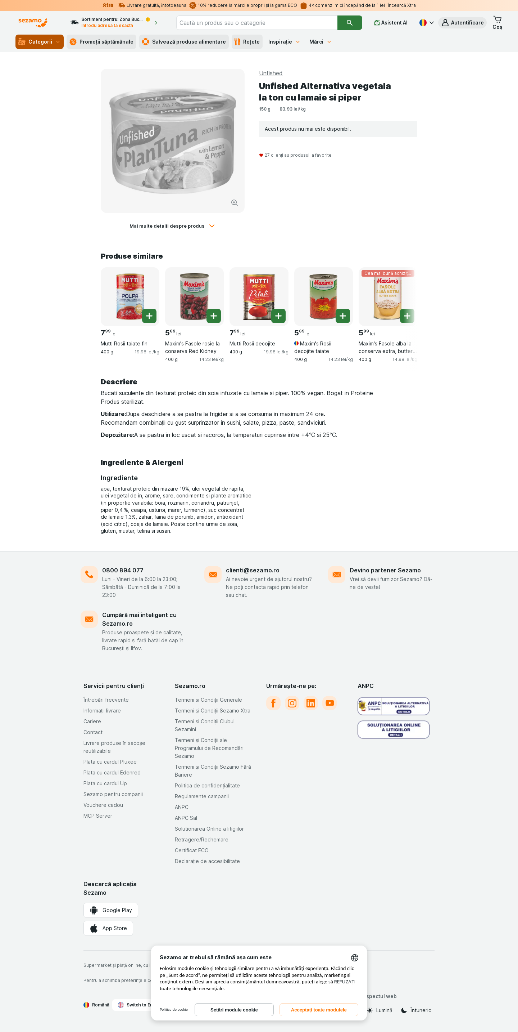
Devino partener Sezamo (385, 570)
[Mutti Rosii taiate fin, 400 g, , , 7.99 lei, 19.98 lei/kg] (130, 296)
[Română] (426, 22)
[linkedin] (311, 703)
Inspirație (284, 42)
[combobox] (256, 22)
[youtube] (329, 703)
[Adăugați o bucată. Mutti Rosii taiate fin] (149, 316)
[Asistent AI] (391, 22)
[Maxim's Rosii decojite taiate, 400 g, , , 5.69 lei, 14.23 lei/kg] (323, 296)
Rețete (247, 41)
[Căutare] (349, 22)
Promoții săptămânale (101, 41)
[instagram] (292, 703)
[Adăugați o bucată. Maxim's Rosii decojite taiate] (343, 316)
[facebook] (273, 703)
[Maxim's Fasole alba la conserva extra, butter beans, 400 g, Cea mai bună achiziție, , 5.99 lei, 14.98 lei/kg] (388, 296)
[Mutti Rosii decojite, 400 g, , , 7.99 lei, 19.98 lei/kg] (259, 296)
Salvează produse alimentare (184, 41)
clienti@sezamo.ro (253, 570)
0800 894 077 (123, 570)
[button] (462, 22)
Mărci (320, 42)
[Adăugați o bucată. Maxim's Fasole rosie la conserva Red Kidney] (213, 316)
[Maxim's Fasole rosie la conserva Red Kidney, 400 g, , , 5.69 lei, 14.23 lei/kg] (194, 296)
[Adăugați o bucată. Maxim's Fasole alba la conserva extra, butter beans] (407, 316)
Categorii (39, 41)
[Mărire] (234, 203)
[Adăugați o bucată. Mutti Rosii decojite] (278, 316)
